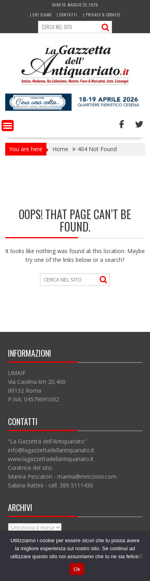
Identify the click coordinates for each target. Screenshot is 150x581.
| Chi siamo (41, 15)
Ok (77, 569)
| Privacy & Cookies (101, 15)
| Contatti (67, 15)
